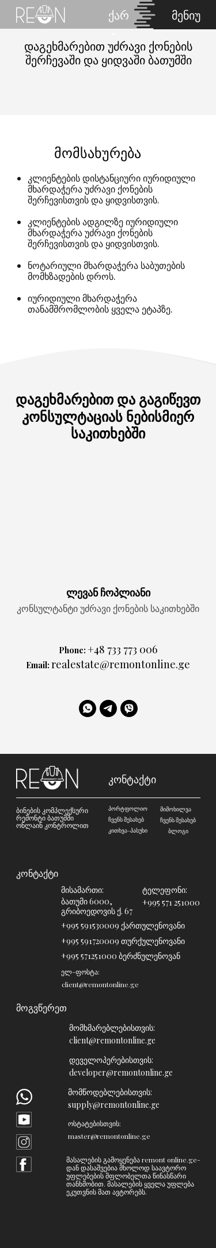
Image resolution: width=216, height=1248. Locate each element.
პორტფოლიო (127, 808)
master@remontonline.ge (109, 1136)
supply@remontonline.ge (114, 1104)
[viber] (129, 708)
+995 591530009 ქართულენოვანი (123, 925)
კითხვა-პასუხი (127, 830)
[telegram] (108, 708)
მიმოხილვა (175, 809)
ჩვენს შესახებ (126, 819)
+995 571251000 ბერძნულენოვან (120, 955)
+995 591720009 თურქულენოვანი (123, 940)
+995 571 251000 (171, 902)
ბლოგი (178, 831)
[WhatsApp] (87, 708)
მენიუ (186, 14)
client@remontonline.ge (112, 1040)
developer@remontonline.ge (121, 1072)
